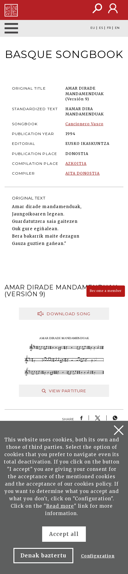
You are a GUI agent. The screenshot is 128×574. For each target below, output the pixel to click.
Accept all (64, 534)
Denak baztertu (43, 555)
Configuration (98, 556)
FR (109, 27)
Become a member (106, 291)
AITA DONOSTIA (82, 173)
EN (117, 27)
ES (101, 27)
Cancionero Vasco (84, 124)
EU (92, 27)
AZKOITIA (75, 163)
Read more (60, 506)
